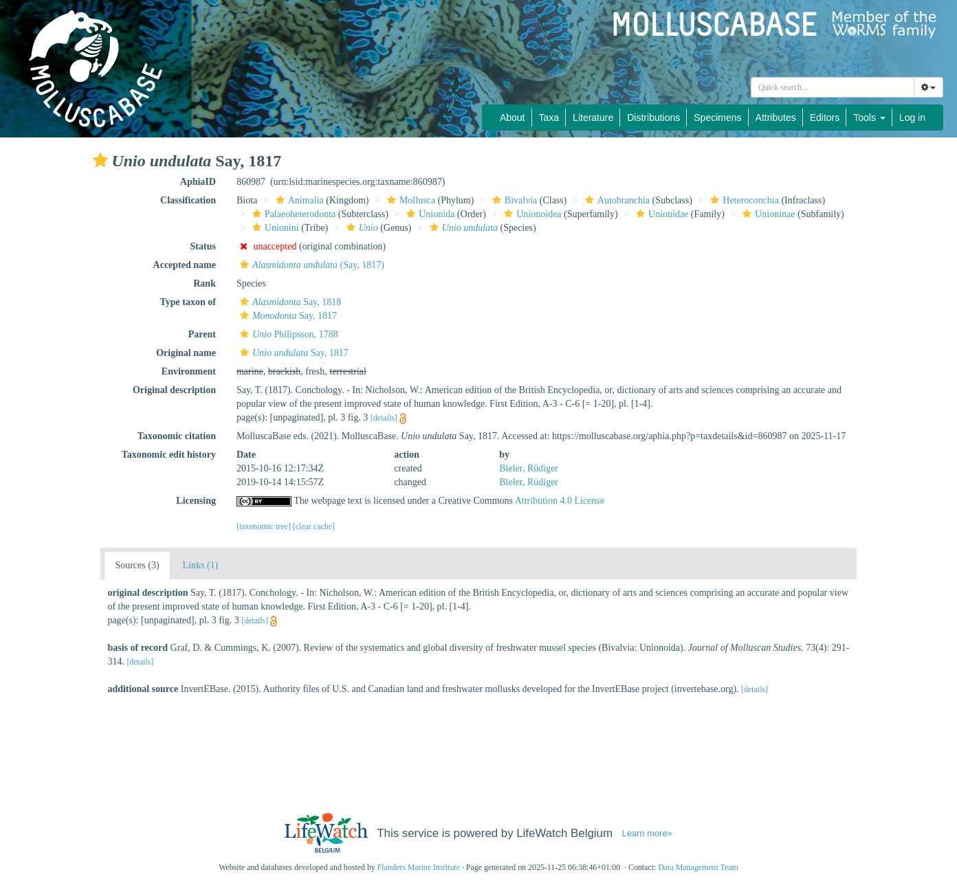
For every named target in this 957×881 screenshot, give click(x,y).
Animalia (298, 200)
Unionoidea (530, 214)
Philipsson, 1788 (287, 334)
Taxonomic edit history (169, 454)
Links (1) (201, 565)
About (512, 117)
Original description (174, 390)
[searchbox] (834, 87)
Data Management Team (698, 867)
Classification (188, 200)
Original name (186, 353)
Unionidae (660, 214)
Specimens (717, 117)
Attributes (776, 117)
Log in (912, 117)
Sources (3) (137, 565)
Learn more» (647, 833)
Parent (202, 334)
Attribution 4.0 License (559, 500)
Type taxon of (188, 302)
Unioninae (767, 214)
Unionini (274, 228)
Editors (825, 117)
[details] (384, 418)
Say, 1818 (288, 302)
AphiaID (198, 182)
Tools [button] (869, 117)
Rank (204, 283)
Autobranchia (616, 200)
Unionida (428, 214)
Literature (593, 117)
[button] (100, 160)
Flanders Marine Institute (418, 867)
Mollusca (409, 200)
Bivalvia (513, 200)
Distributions (653, 117)
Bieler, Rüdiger (528, 468)
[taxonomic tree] (263, 526)
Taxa (549, 117)
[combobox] (832, 87)
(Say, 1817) (310, 265)
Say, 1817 (286, 316)
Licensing (196, 500)
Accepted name (184, 265)
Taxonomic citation (177, 436)
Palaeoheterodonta (292, 214)
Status (203, 246)
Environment (189, 371)
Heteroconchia (743, 200)
